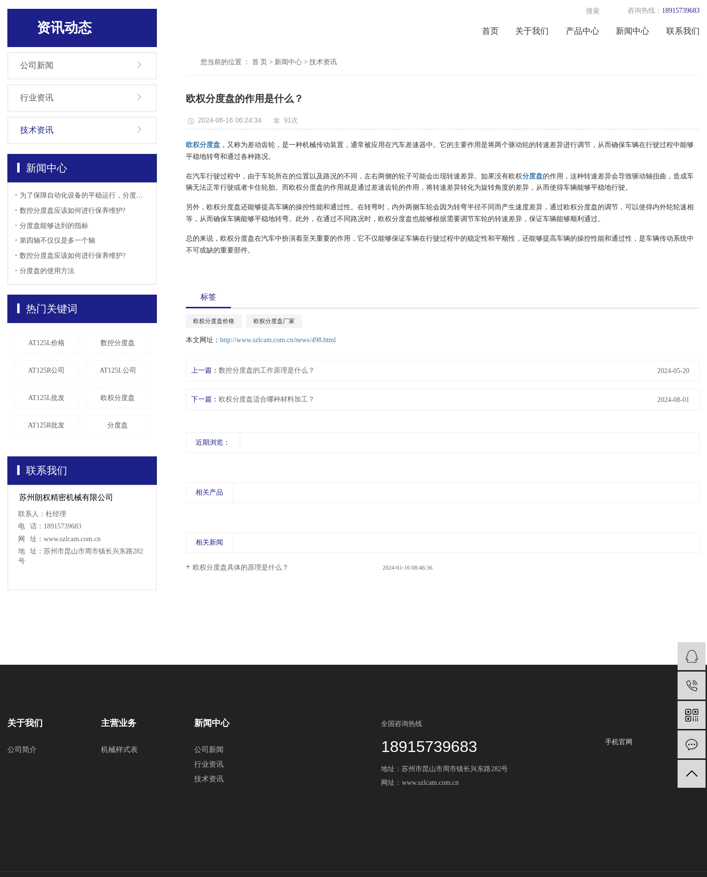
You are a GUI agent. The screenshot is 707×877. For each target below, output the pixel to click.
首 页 (260, 62)
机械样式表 (119, 749)
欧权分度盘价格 (213, 321)
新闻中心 (632, 31)
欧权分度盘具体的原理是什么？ (241, 567)
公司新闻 (36, 65)
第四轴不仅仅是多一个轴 (57, 240)
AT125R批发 (46, 425)
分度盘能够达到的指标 (54, 225)
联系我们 (683, 31)
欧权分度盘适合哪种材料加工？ (267, 399)
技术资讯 (36, 130)
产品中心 (582, 31)
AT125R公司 (46, 370)
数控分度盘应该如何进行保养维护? (73, 210)
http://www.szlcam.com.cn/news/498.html (278, 340)
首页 (490, 31)
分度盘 (117, 425)
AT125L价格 (46, 343)
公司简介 (22, 749)
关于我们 (532, 31)
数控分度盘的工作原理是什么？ (267, 370)
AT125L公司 (118, 370)
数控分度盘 (118, 343)
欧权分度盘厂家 (274, 321)
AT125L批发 (46, 397)
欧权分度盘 (118, 397)
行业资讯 (36, 97)
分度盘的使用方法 (47, 271)
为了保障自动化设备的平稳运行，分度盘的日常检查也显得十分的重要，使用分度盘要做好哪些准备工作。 (85, 195)
